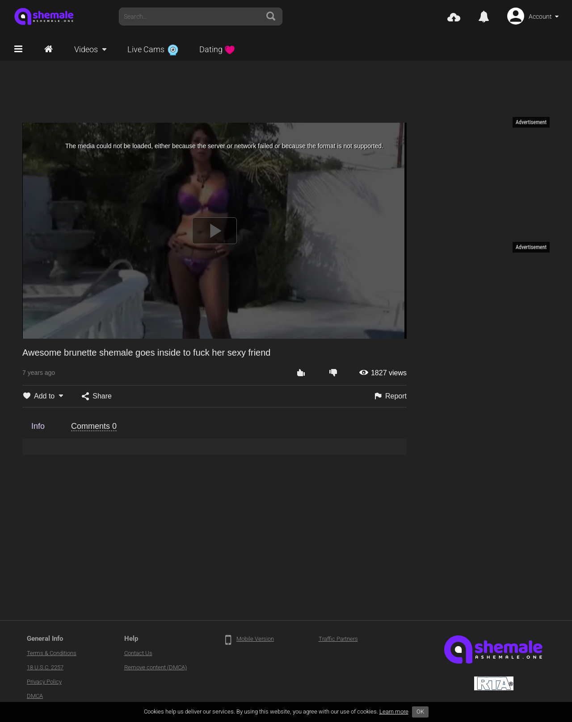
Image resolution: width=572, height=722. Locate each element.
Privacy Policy (44, 681)
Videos (86, 49)
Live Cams (152, 49)
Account (540, 16)
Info (38, 426)
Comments (94, 426)
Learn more (393, 711)
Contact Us (138, 653)
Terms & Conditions (51, 653)
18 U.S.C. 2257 (45, 667)
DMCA (35, 696)
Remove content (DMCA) (155, 667)
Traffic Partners (338, 638)
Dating (217, 49)
